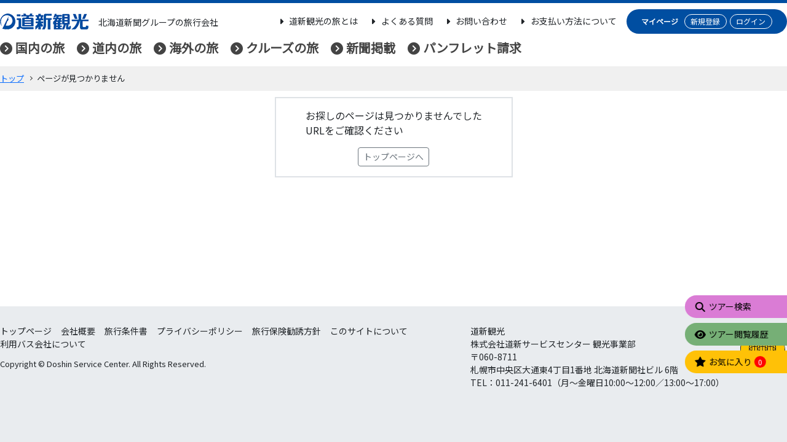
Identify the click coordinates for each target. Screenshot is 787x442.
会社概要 (78, 331)
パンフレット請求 (472, 47)
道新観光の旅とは (317, 21)
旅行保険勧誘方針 (286, 331)
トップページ (26, 331)
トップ (12, 78)
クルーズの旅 (282, 47)
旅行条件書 (126, 331)
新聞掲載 (370, 47)
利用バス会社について (43, 344)
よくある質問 (400, 21)
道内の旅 (116, 47)
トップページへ (393, 156)
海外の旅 (193, 47)
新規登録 (705, 21)
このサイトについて (369, 331)
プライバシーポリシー (200, 331)
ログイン (750, 21)
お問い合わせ (475, 21)
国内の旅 (40, 47)
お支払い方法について (567, 21)
